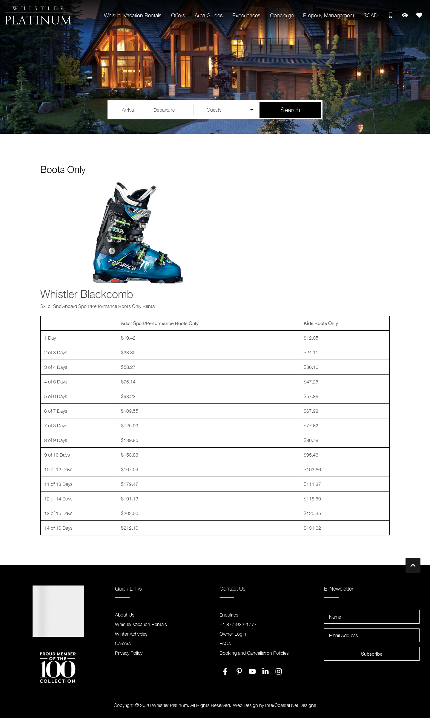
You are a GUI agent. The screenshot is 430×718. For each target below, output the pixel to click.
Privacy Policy (128, 653)
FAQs (225, 643)
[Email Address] (372, 635)
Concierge (282, 15)
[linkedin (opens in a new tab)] (265, 671)
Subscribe (372, 654)
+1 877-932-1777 (238, 624)
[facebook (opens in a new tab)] (226, 671)
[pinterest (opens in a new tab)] (239, 671)
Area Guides (209, 15)
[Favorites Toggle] (419, 15)
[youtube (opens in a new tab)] (252, 671)
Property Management (328, 15)
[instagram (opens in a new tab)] (279, 671)
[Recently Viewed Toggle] (405, 15)
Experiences (246, 15)
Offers (178, 15)
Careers (123, 643)
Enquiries (228, 614)
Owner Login (232, 634)
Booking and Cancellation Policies (254, 653)
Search (290, 110)
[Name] (372, 617)
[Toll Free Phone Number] (391, 15)
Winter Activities (131, 634)
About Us (124, 614)
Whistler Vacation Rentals (133, 15)
